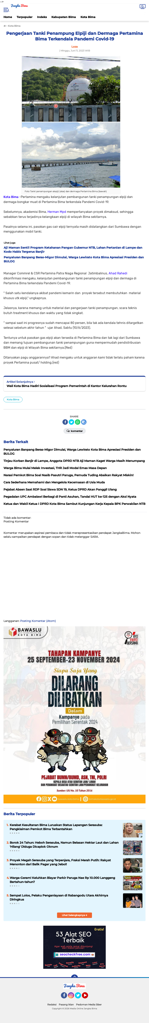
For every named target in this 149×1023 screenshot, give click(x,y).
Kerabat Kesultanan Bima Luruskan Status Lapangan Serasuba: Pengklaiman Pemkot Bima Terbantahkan (56, 827)
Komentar (75, 430)
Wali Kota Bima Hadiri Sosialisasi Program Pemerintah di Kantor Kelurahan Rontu (66, 386)
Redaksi (51, 1004)
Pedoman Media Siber (89, 1004)
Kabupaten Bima (63, 17)
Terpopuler (24, 17)
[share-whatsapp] (77, 422)
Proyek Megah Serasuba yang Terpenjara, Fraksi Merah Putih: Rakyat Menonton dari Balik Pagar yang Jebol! (60, 862)
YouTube (88, 997)
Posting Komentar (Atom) (38, 621)
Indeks (42, 17)
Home (7, 17)
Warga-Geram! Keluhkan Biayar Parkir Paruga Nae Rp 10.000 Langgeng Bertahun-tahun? (62, 880)
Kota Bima (88, 17)
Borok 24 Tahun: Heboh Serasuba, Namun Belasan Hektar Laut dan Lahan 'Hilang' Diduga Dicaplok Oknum (64, 844)
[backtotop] (74, 977)
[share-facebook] (65, 422)
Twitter (80, 997)
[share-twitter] (71, 422)
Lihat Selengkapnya (74, 915)
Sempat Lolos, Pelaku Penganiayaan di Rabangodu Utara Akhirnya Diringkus (59, 897)
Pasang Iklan (66, 1004)
